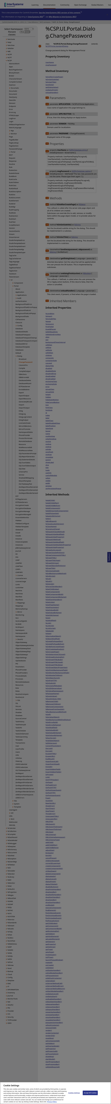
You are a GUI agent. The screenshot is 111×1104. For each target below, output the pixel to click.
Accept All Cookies (90, 1095)
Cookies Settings (74, 1095)
